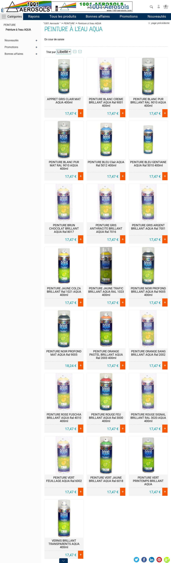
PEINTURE (10, 24)
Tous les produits (62, 16)
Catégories (14, 16)
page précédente (160, 23)
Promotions (129, 16)
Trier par (51, 52)
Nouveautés (157, 16)
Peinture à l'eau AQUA (18, 29)
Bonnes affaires (98, 16)
